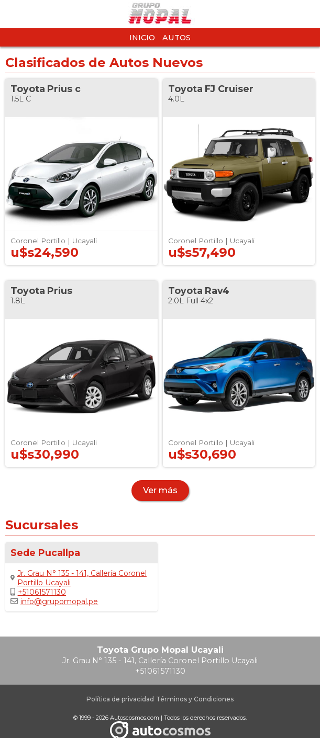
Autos (176, 37)
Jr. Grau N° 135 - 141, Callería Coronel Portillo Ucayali (78, 578)
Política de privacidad (120, 699)
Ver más (160, 490)
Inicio (142, 37)
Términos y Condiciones (195, 699)
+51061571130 (38, 592)
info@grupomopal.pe (54, 601)
